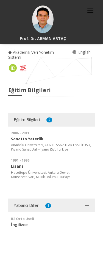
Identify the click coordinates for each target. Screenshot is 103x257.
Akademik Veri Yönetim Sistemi (31, 55)
